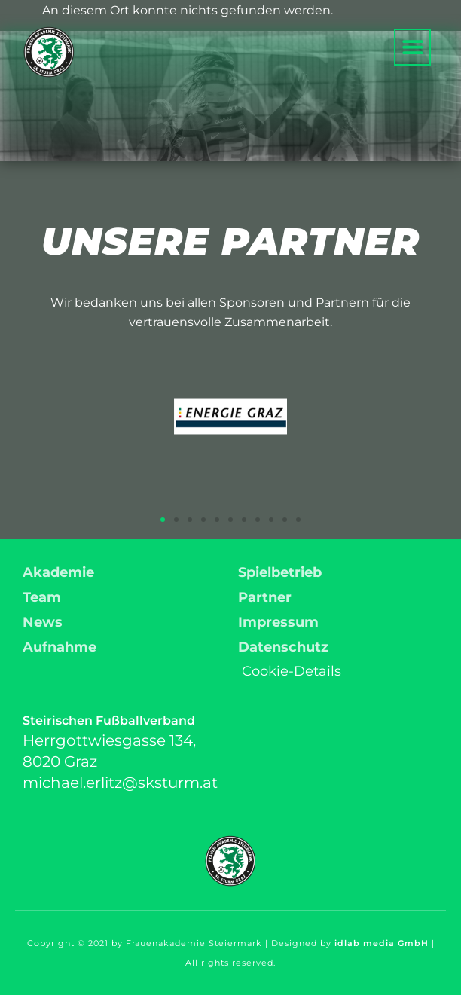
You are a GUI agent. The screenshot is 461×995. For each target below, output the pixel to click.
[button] (412, 47)
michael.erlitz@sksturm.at (120, 783)
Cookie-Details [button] (291, 671)
